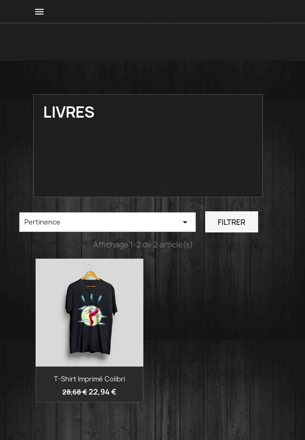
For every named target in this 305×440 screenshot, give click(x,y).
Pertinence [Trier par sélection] (107, 222)
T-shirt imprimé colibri (89, 378)
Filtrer (231, 222)
